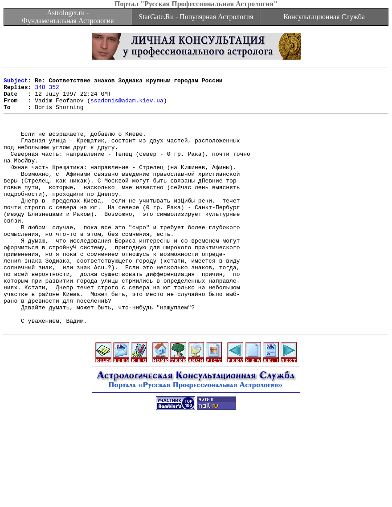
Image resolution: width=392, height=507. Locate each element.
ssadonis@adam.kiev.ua (126, 107)
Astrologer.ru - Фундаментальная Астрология (68, 16)
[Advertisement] (196, 487)
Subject (16, 83)
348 (40, 91)
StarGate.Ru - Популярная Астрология (196, 16)
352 (54, 91)
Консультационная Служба (324, 16)
